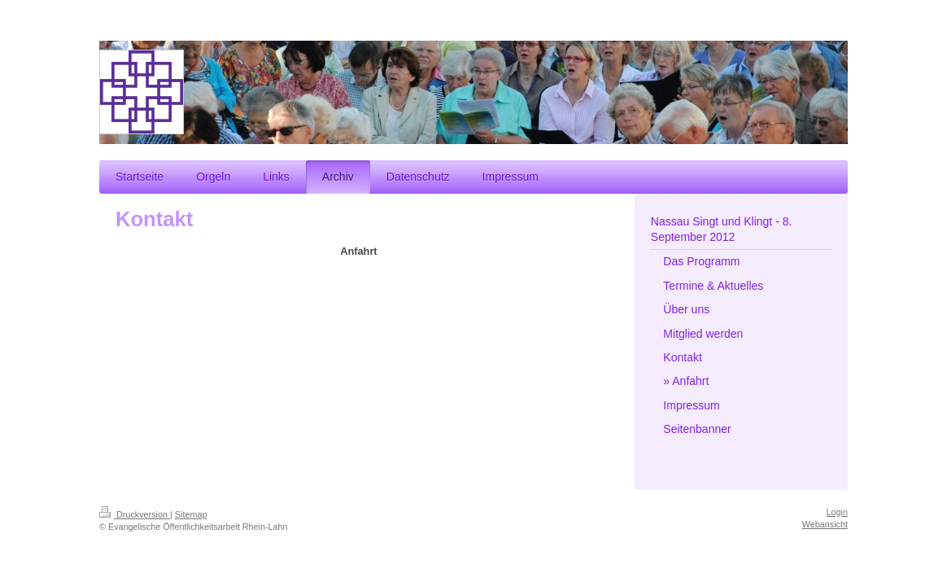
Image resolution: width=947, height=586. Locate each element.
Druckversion (134, 514)
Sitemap (191, 514)
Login (837, 512)
